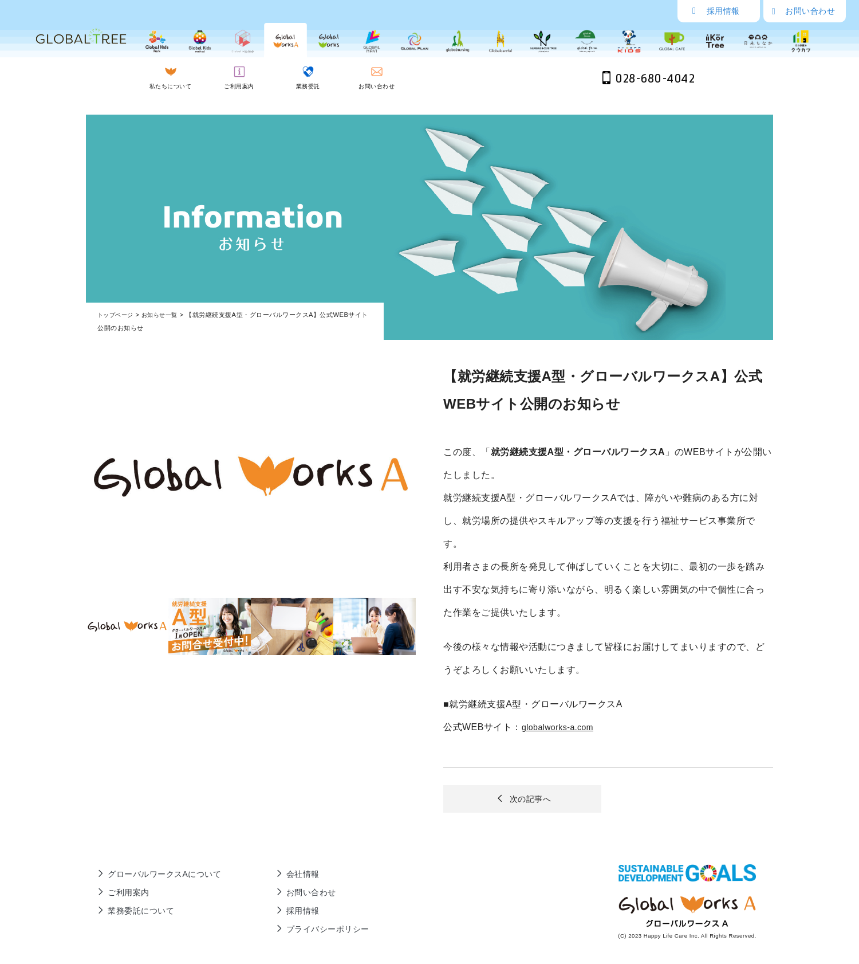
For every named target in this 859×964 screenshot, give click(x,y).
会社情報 (288, 875)
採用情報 (716, 10)
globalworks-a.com (562, 727)
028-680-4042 (648, 78)
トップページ (117, 314)
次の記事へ (522, 800)
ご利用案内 (116, 894)
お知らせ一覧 (164, 314)
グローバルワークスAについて (157, 875)
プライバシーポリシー (317, 930)
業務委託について (130, 912)
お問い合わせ (803, 11)
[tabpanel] (251, 477)
